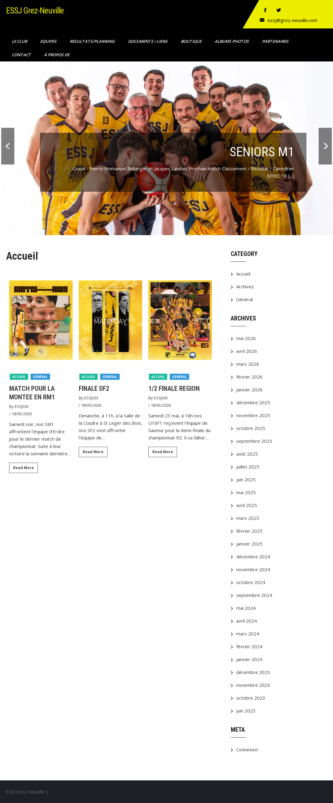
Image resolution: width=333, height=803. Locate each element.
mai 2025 (246, 492)
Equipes (49, 41)
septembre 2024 (254, 595)
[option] (41, 379)
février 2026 (249, 377)
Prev (6, 149)
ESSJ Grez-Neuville (35, 11)
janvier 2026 (249, 390)
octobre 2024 (250, 582)
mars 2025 (247, 518)
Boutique (191, 41)
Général (40, 377)
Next (326, 149)
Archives (245, 286)
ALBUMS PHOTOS (232, 41)
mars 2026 (247, 364)
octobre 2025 (250, 428)
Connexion (247, 749)
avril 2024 (246, 621)
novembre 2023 (253, 685)
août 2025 (247, 454)
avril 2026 (246, 351)
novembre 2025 (253, 415)
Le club (20, 41)
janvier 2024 (249, 659)
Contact (22, 54)
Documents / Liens (148, 41)
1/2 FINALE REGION (174, 388)
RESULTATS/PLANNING (93, 41)
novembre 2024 (253, 569)
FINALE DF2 (94, 388)
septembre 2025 (254, 441)
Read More (23, 467)
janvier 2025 (249, 544)
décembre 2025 (253, 402)
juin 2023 (245, 711)
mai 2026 (246, 338)
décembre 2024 (253, 556)
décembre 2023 (253, 672)
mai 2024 (246, 608)
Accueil (19, 377)
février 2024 (249, 646)
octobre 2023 (250, 698)
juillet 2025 (247, 467)
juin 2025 (245, 479)
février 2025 (249, 531)
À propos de (57, 54)
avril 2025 (246, 505)
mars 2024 (247, 634)
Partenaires (276, 41)
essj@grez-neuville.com (292, 20)
